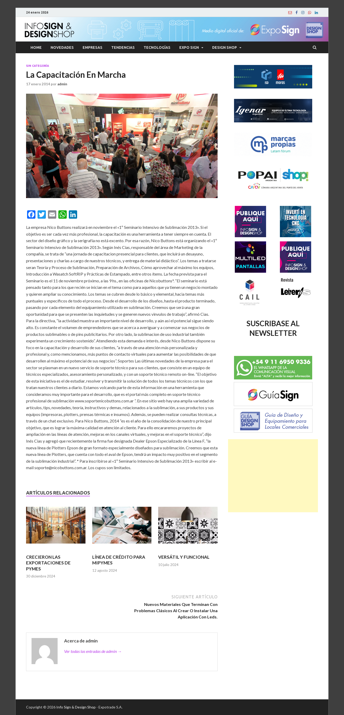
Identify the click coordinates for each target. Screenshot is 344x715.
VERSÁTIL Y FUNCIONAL (184, 557)
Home (36, 47)
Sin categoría (37, 65)
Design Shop (224, 47)
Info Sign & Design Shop (76, 707)
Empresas (92, 47)
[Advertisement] (273, 475)
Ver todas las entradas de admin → (93, 651)
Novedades (62, 47)
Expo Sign (189, 47)
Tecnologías (157, 47)
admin (62, 84)
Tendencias (123, 47)
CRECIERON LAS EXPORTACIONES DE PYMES (48, 562)
